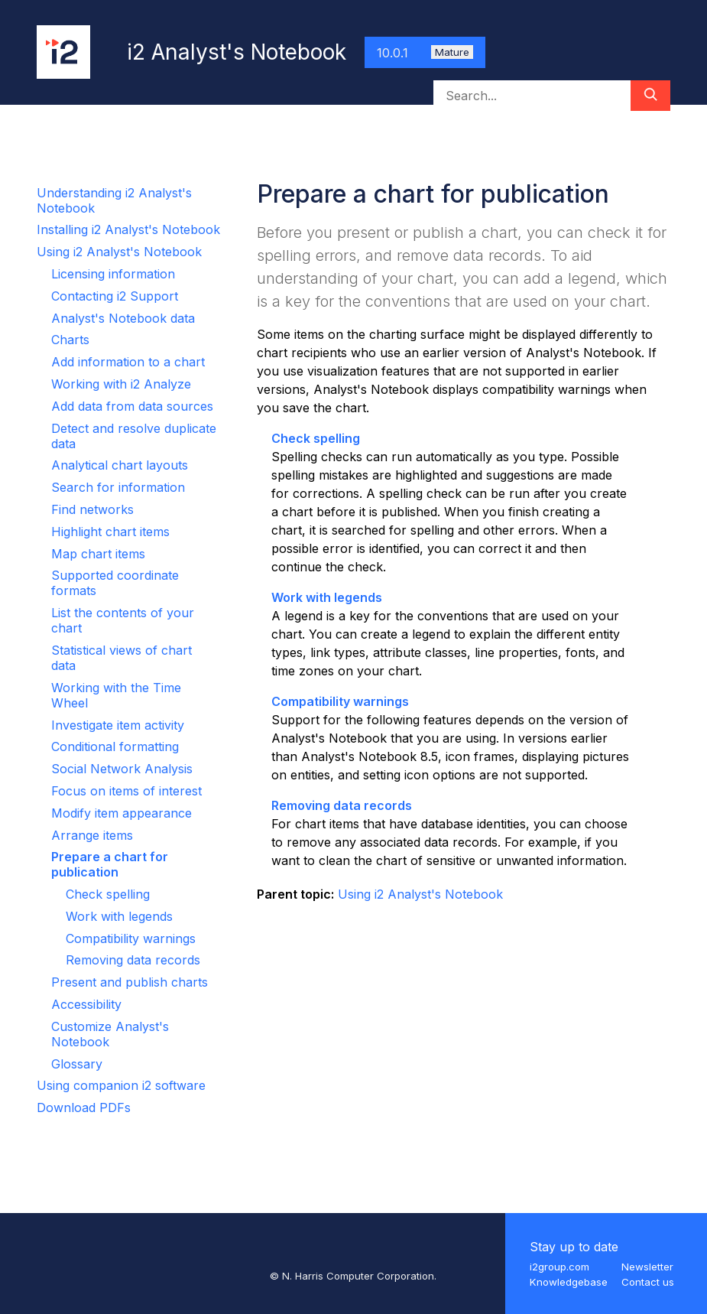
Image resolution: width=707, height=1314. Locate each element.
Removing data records (133, 960)
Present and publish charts (129, 982)
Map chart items (98, 553)
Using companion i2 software (121, 1085)
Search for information (118, 487)
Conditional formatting (115, 746)
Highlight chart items (110, 531)
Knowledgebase (569, 1282)
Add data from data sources (132, 406)
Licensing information (113, 273)
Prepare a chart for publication (109, 864)
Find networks (92, 509)
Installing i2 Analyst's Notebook (128, 229)
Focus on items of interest (126, 790)
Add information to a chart (128, 361)
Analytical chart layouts (119, 465)
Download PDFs (84, 1107)
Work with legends (119, 916)
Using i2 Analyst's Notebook (119, 251)
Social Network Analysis (122, 768)
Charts (70, 339)
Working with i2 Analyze (121, 384)
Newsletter (647, 1266)
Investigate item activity (117, 725)
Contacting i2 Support (114, 296)
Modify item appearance (121, 813)
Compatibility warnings (131, 938)
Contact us (647, 1282)
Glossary (76, 1064)
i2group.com (559, 1266)
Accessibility (86, 1004)
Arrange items (92, 835)
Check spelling (108, 894)
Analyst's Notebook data (123, 318)
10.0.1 (425, 52)
